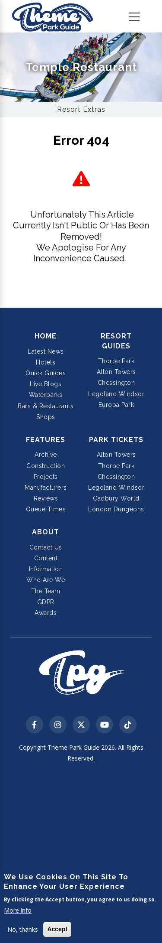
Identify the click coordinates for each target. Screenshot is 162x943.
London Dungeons (116, 509)
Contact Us (45, 547)
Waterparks (46, 394)
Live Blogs (45, 383)
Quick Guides (45, 373)
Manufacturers (46, 487)
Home (46, 336)
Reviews (46, 498)
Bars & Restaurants (45, 406)
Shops (45, 416)
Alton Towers (116, 371)
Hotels (45, 362)
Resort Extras (81, 109)
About (45, 532)
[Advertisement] (81, 854)
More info (18, 910)
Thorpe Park (116, 361)
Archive (46, 454)
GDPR (45, 601)
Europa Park (116, 404)
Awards (46, 612)
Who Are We (45, 579)
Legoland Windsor (116, 393)
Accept (57, 929)
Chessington (116, 382)
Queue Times (46, 509)
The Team (45, 591)
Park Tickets (116, 440)
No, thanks (22, 929)
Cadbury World (116, 498)
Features (45, 440)
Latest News (46, 351)
